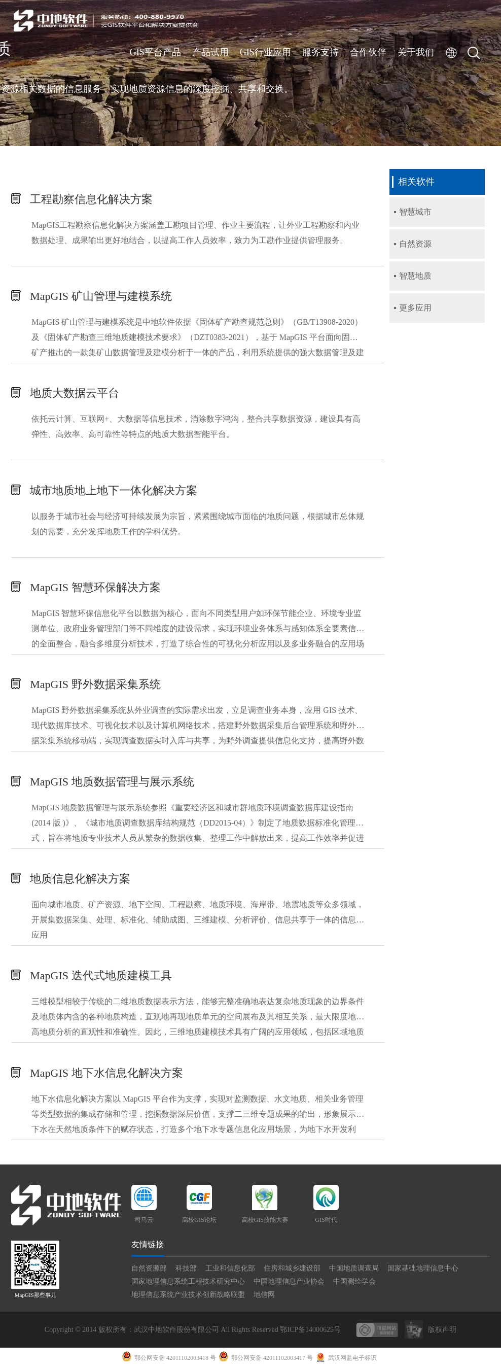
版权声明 (442, 1332)
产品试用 (210, 52)
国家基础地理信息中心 (422, 1271)
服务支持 (320, 52)
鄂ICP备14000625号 (310, 1332)
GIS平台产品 (155, 52)
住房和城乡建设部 (292, 1271)
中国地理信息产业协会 (289, 1284)
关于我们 (416, 52)
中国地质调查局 (354, 1271)
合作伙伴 (368, 52)
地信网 (264, 1297)
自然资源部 (149, 1271)
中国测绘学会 (354, 1284)
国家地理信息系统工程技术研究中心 (188, 1284)
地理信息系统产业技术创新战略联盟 (188, 1297)
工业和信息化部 (230, 1271)
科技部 (186, 1271)
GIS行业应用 (265, 52)
